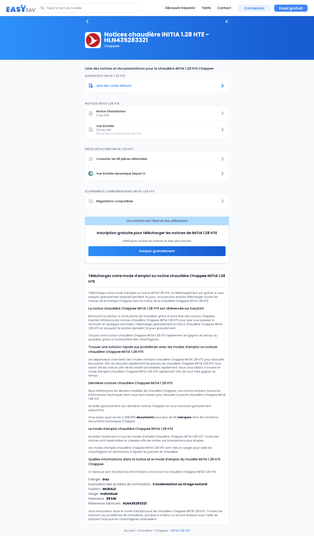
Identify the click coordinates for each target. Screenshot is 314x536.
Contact (224, 8)
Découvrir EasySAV (180, 8)
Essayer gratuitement (157, 251)
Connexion (254, 8)
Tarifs (206, 8)
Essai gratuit (291, 8)
